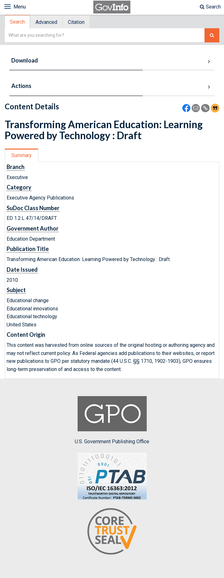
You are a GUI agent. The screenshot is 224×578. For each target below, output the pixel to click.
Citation (76, 22)
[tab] (17, 21)
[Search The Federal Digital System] (212, 35)
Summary (21, 155)
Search (210, 7)
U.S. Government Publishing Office (112, 420)
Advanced (46, 22)
